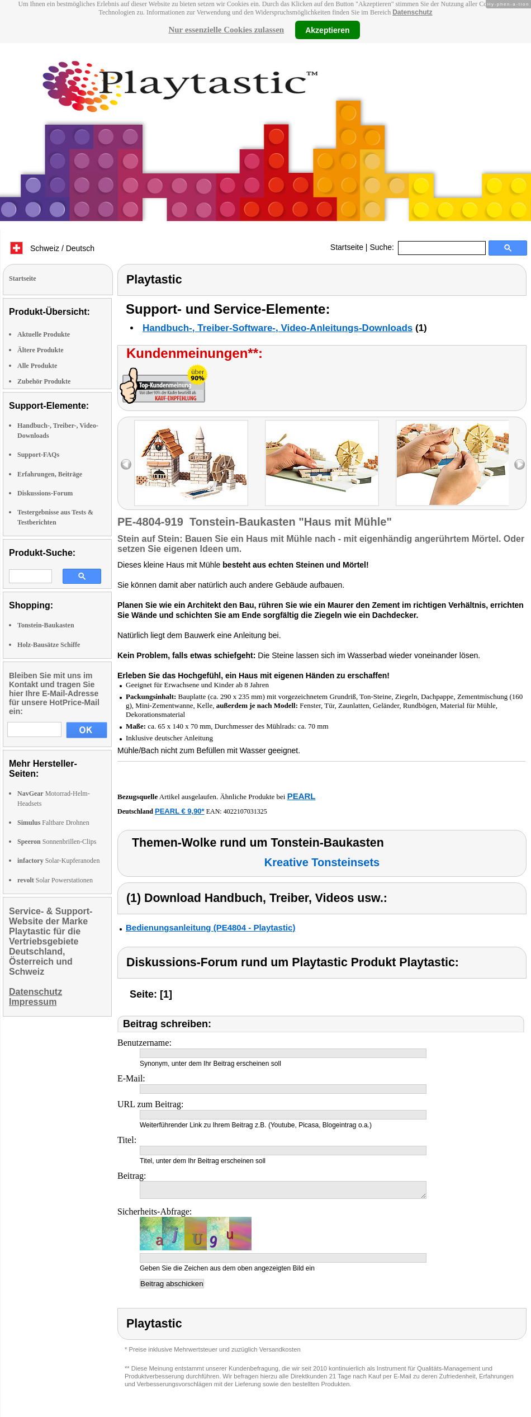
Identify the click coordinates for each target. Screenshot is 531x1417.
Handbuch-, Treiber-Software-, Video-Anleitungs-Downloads (278, 328)
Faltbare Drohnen (53, 822)
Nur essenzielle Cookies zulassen (226, 29)
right (519, 464)
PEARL (301, 796)
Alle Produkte (37, 366)
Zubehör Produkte (43, 381)
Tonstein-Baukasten (45, 625)
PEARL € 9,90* (180, 811)
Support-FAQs (38, 455)
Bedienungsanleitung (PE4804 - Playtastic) (210, 927)
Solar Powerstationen (55, 880)
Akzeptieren (327, 29)
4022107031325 (245, 811)
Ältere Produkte (40, 350)
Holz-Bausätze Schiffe (48, 645)
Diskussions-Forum (45, 493)
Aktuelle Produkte (43, 334)
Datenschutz (412, 12)
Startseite (346, 247)
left (126, 464)
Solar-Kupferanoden (58, 861)
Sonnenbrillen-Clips (56, 842)
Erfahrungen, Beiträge (49, 474)
